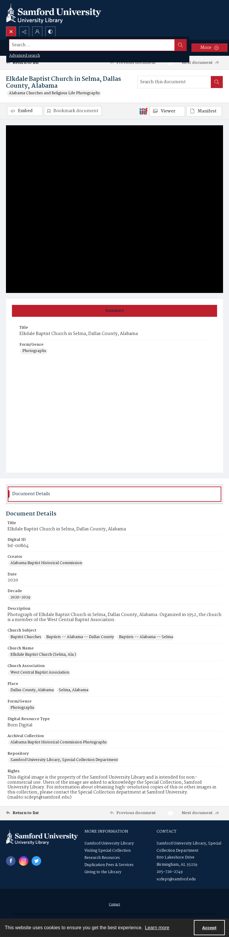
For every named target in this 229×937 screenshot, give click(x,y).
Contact (114, 904)
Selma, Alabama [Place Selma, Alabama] (73, 690)
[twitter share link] (36, 861)
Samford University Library (109, 843)
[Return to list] (34, 63)
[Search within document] (217, 82)
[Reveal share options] (24, 31)
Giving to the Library (102, 872)
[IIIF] (143, 111)
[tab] (114, 311)
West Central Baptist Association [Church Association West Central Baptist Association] (39, 673)
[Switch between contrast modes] (50, 31)
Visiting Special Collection (107, 851)
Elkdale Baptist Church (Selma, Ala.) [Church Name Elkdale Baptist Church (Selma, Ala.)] (43, 655)
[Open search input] (11, 31)
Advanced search (24, 56)
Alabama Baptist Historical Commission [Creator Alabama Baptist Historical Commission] (46, 563)
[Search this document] (174, 82)
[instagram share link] (23, 861)
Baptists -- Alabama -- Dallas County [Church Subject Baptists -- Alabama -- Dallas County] (80, 637)
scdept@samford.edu (176, 879)
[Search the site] (92, 45)
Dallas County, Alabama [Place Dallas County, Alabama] (32, 690)
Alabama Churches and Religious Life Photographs (54, 93)
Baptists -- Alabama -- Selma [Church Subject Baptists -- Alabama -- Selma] (146, 637)
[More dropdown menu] (209, 48)
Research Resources (102, 858)
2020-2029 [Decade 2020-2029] (20, 598)
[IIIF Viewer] (167, 111)
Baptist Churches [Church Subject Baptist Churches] (25, 637)
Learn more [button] (157, 927)
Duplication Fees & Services (109, 865)
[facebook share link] (11, 861)
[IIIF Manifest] (204, 111)
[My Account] (37, 31)
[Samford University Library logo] (53, 13)
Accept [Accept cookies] (209, 927)
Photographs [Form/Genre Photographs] (34, 351)
